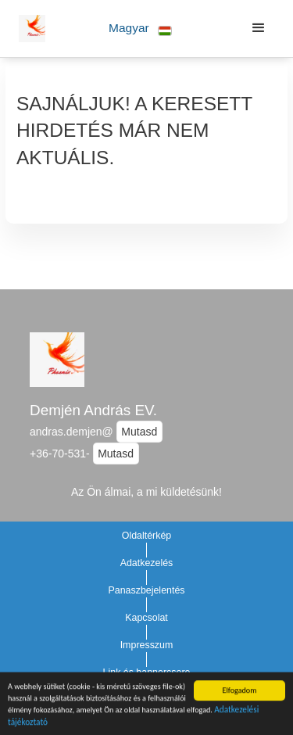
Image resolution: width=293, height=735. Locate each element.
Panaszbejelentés (146, 590)
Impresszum (146, 645)
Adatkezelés (146, 563)
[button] (140, 28)
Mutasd (139, 431)
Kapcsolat (146, 617)
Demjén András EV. (93, 410)
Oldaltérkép (147, 535)
